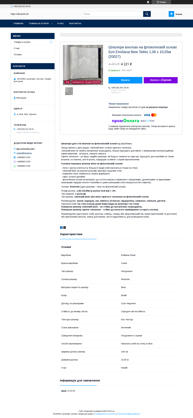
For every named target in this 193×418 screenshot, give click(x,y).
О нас (60, 23)
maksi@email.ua (24, 153)
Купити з (160, 80)
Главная (18, 23)
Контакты (75, 23)
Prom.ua (110, 411)
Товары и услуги (39, 23)
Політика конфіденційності (128, 414)
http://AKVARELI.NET (25, 149)
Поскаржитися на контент (105, 414)
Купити (125, 80)
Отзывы (18, 54)
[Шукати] (147, 14)
